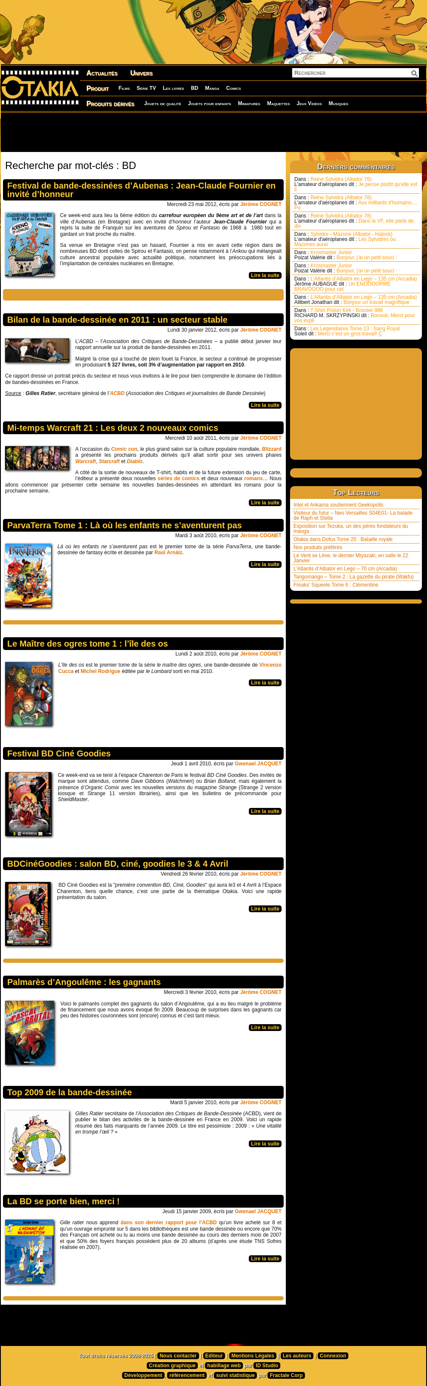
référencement (187, 1375)
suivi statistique (235, 1375)
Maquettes (278, 103)
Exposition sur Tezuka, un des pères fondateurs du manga (350, 528)
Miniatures (249, 103)
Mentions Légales (252, 1356)
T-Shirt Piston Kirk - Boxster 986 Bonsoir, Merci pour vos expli (354, 315)
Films (124, 88)
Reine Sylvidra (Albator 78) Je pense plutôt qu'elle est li (355, 184)
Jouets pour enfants (209, 103)
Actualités (101, 73)
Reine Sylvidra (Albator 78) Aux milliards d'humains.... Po (355, 203)
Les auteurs (297, 1356)
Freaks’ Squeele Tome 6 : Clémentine (335, 585)
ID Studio (267, 1366)
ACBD (117, 393)
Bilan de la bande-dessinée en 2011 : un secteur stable (117, 319)
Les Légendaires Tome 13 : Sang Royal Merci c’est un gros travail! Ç (347, 331)
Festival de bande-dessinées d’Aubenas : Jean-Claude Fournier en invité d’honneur (141, 190)
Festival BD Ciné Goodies (59, 753)
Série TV (146, 88)
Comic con (124, 449)
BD (194, 88)
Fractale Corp (286, 1375)
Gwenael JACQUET (258, 764)
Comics (233, 88)
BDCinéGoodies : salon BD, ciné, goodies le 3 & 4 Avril (117, 863)
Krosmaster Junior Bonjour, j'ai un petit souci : (345, 255)
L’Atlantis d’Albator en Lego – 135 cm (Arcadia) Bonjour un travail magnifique (355, 299)
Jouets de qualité (162, 103)
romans (253, 478)
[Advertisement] (213, 132)
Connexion (333, 1356)
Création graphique (172, 1366)
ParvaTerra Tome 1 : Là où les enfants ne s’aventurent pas (124, 525)
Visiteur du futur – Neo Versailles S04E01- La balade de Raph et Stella (353, 515)
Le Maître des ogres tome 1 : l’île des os (87, 643)
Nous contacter (177, 1356)
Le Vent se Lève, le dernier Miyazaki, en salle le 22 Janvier (350, 558)
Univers (141, 73)
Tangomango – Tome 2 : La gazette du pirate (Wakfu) (353, 577)
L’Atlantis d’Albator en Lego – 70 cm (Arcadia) (345, 569)
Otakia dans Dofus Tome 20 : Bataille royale (343, 539)
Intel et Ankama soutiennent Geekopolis (338, 505)
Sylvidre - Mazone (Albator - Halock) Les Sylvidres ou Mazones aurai (345, 239)
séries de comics (179, 478)
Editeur (214, 1356)
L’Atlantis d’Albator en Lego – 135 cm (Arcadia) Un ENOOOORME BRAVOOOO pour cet (355, 284)
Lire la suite (265, 275)
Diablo (134, 461)
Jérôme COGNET (261, 204)
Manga (212, 88)
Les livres (173, 88)
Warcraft (85, 461)
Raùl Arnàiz (168, 553)
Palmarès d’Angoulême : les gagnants (84, 982)
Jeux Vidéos (309, 103)
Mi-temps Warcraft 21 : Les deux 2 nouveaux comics (112, 427)
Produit (97, 88)
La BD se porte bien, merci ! (63, 1201)
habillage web (224, 1366)
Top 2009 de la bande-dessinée (69, 1092)
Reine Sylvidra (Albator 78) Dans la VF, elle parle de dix (354, 221)
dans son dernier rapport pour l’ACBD (168, 1223)
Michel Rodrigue (100, 671)
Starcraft (110, 461)
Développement (143, 1375)
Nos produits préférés (317, 547)
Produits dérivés (110, 103)
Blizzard (272, 449)
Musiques (338, 103)
